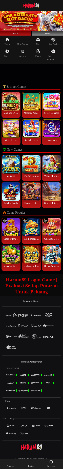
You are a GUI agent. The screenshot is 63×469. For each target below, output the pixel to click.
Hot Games (22, 45)
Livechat (51, 463)
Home (7, 45)
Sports (7, 56)
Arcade (22, 56)
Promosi (10, 463)
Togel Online (51, 58)
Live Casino (53, 45)
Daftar (16, 35)
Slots (38, 45)
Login (47, 35)
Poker (38, 56)
